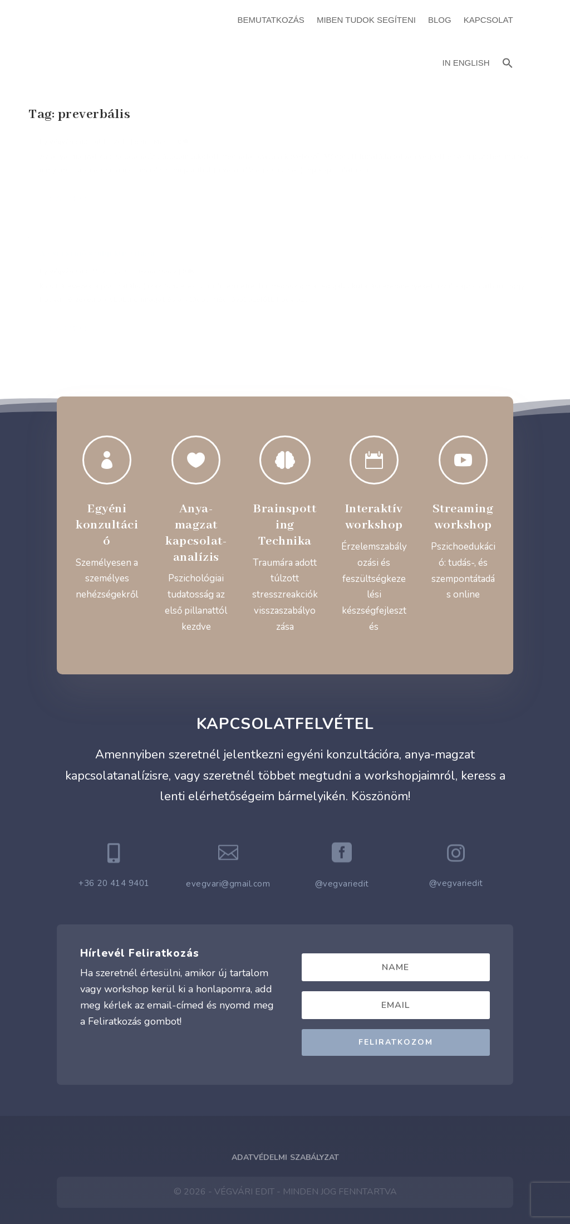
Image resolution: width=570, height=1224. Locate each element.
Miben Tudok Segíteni (366, 20)
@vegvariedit (342, 846)
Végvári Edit (68, 176)
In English (466, 62)
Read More (68, 311)
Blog (439, 20)
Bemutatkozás (271, 20)
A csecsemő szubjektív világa (273, 148)
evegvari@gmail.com (228, 846)
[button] (507, 61)
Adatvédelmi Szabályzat (285, 1119)
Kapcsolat (488, 20)
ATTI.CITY (302, 1189)
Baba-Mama (153, 176)
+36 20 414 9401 (114, 845)
